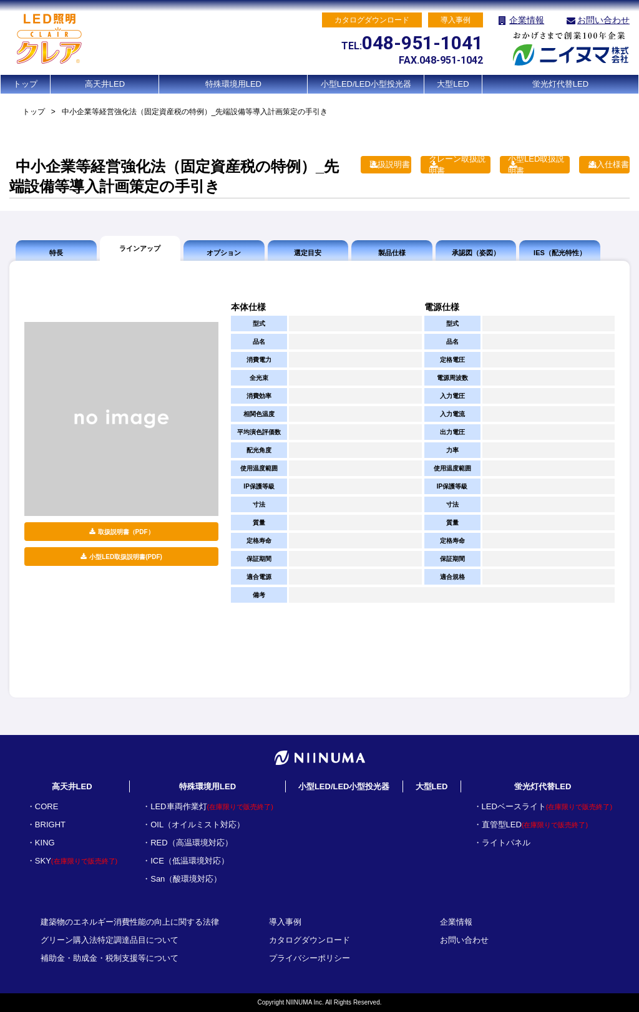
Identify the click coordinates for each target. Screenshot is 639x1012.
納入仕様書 (608, 164)
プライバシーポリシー (309, 958)
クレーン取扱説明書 (457, 164)
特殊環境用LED (233, 84)
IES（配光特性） (560, 252)
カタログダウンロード (309, 940)
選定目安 (307, 252)
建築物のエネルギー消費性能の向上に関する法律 (130, 922)
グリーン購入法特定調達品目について (109, 940)
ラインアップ (139, 248)
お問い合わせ (603, 20)
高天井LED (105, 84)
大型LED (453, 84)
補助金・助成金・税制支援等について (109, 958)
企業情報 (526, 20)
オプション (224, 252)
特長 (56, 252)
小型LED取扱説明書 (536, 164)
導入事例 (285, 922)
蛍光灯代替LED (560, 84)
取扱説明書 (389, 164)
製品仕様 (392, 252)
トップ (25, 84)
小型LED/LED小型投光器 (366, 84)
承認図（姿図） (476, 252)
